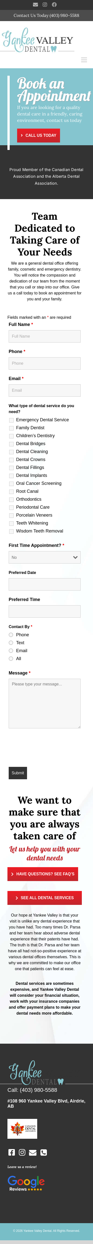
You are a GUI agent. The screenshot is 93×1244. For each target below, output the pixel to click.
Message (20, 673)
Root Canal (27, 491)
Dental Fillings (30, 467)
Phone (17, 351)
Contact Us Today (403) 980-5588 (46, 15)
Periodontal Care (33, 507)
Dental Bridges (30, 443)
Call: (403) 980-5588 (32, 1090)
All (18, 658)
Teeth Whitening (32, 523)
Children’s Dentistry (35, 435)
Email (16, 378)
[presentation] (46, 748)
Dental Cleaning (32, 451)
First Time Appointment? (36, 545)
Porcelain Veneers (34, 515)
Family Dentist (30, 427)
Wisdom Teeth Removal (39, 531)
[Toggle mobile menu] (84, 59)
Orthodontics (28, 499)
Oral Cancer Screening (39, 483)
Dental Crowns (30, 459)
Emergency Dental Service (42, 419)
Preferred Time (24, 599)
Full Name (21, 324)
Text (20, 642)
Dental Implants (31, 475)
